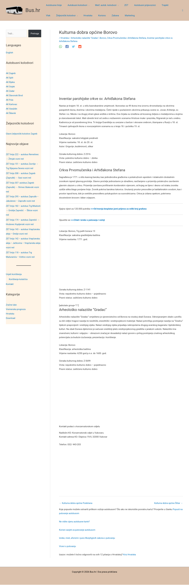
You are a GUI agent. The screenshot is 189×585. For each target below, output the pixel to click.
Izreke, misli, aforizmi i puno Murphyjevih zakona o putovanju (88, 538)
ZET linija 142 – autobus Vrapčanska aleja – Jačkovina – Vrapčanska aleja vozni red (21, 243)
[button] (86, 5)
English (9, 52)
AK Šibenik (11, 113)
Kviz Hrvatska (130, 555)
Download (11, 318)
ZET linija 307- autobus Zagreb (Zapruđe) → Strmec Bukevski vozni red (23, 187)
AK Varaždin (12, 108)
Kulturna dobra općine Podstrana (76, 503)
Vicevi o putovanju (68, 546)
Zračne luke (11, 305)
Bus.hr (32, 10)
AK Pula (10, 100)
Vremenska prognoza (16, 309)
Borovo (105, 38)
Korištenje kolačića (18, 279)
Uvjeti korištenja (14, 274)
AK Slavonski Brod (15, 95)
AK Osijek (10, 86)
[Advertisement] (121, 74)
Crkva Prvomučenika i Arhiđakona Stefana (130, 38)
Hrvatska (10, 313)
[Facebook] (67, 46)
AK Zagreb (11, 73)
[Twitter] (73, 46)
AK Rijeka (10, 82)
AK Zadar (10, 91)
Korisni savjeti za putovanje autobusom (78, 530)
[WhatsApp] (60, 46)
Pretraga (35, 33)
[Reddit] (79, 46)
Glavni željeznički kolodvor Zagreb (22, 133)
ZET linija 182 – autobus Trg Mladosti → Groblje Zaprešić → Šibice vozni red (21, 210)
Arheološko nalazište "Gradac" (86, 38)
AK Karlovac (12, 104)
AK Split (10, 77)
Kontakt (10, 284)
